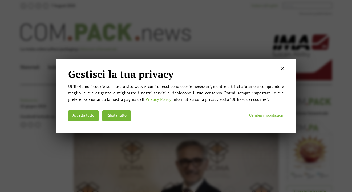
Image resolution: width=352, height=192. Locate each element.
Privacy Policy (158, 99)
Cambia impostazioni (266, 115)
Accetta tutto (83, 115)
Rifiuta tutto (117, 115)
